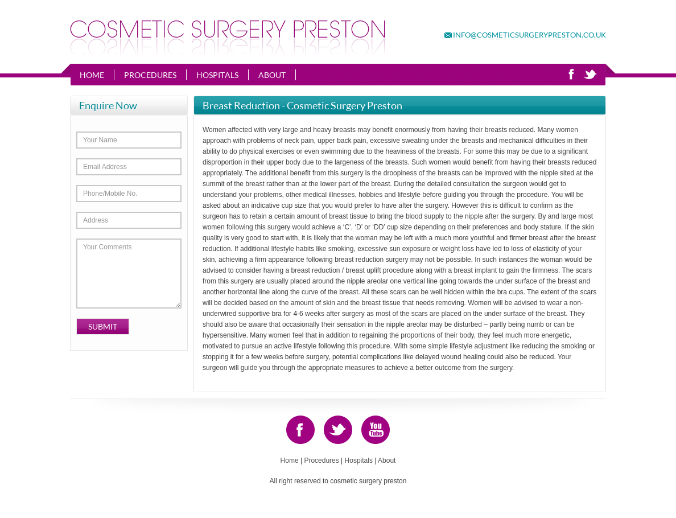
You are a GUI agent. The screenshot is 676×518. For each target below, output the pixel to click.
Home (92, 75)
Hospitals (217, 75)
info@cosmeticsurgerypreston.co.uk (529, 34)
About (272, 75)
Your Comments (129, 274)
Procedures (150, 75)
